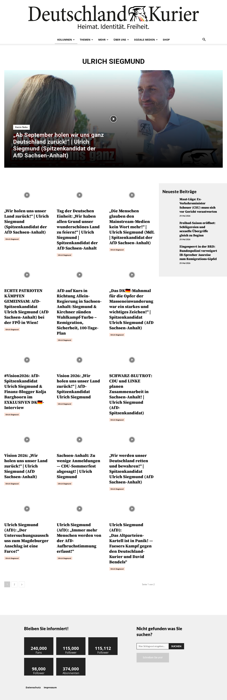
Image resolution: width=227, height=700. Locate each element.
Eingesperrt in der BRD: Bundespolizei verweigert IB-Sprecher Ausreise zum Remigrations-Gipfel (198, 253)
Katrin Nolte (21, 127)
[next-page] (22, 584)
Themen (86, 39)
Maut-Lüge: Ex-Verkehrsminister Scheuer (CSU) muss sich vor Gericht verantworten (198, 205)
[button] (204, 40)
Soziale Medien (146, 39)
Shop (166, 39)
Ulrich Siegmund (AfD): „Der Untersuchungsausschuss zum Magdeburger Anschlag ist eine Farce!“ (26, 538)
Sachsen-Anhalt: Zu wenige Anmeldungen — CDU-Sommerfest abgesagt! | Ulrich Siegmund (78, 466)
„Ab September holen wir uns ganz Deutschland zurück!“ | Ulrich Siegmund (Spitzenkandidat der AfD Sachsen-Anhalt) (58, 145)
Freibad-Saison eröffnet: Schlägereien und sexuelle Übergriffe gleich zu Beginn (197, 229)
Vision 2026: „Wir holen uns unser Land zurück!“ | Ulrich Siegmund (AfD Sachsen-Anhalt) (26, 466)
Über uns (121, 39)
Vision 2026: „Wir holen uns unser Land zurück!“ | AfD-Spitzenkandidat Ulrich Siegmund (78, 386)
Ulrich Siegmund (12, 239)
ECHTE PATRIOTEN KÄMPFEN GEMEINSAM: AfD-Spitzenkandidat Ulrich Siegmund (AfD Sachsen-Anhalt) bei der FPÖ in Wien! (26, 306)
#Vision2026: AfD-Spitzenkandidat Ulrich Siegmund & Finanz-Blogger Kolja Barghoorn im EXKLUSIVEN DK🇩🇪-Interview (25, 391)
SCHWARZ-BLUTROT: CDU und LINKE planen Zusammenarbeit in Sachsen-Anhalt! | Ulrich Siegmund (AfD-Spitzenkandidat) (130, 394)
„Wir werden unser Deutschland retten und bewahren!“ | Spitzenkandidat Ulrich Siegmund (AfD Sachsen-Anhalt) (131, 469)
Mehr (103, 39)
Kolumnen (66, 39)
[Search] (176, 646)
